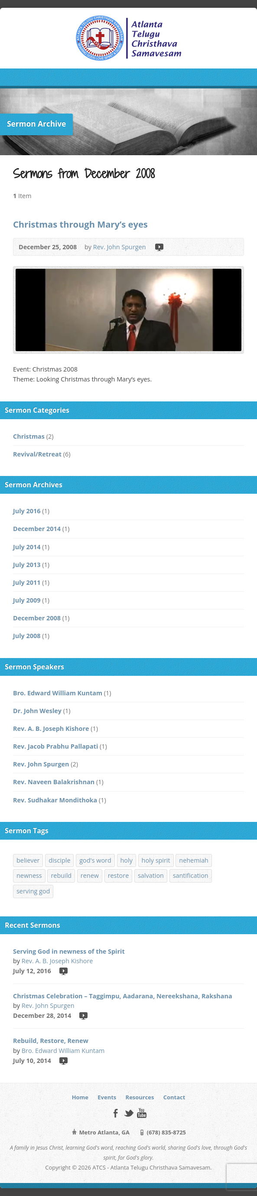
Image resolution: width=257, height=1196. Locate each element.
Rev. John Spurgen (119, 247)
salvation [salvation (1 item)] (151, 875)
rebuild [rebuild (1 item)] (61, 875)
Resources (140, 1097)
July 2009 (26, 600)
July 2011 (26, 582)
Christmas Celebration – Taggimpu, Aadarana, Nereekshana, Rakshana (122, 996)
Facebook (115, 1113)
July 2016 (26, 511)
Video (159, 247)
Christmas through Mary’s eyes (80, 224)
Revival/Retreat (37, 454)
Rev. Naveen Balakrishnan (53, 782)
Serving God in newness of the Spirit (69, 951)
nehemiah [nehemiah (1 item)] (193, 860)
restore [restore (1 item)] (118, 875)
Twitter (128, 1113)
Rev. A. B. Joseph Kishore (51, 728)
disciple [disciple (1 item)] (59, 860)
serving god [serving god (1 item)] (33, 891)
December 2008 (37, 618)
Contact (174, 1097)
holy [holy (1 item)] (126, 860)
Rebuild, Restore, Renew (50, 1040)
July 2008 (26, 636)
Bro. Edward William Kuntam (57, 693)
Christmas (29, 436)
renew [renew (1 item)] (90, 875)
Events (107, 1097)
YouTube (141, 1113)
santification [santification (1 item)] (190, 875)
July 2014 (26, 547)
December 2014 (37, 529)
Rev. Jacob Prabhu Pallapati (55, 746)
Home (80, 1097)
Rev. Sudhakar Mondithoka (55, 800)
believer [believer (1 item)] (27, 860)
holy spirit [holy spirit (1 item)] (156, 860)
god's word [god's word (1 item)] (95, 860)
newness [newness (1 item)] (29, 875)
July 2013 (26, 565)
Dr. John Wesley (37, 711)
